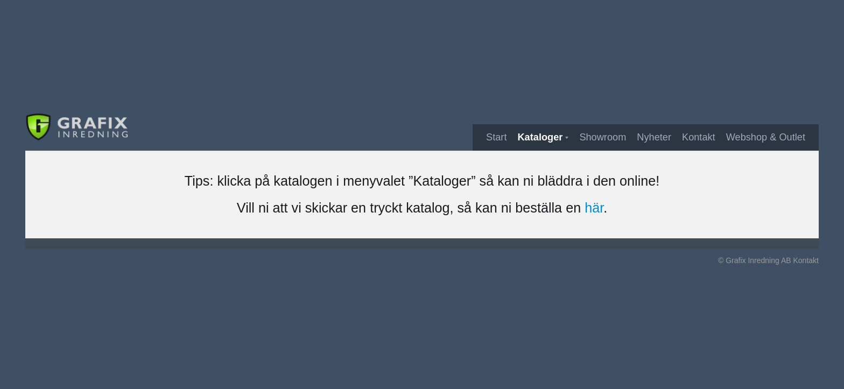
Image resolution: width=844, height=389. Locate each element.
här (594, 207)
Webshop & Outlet (765, 137)
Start (496, 137)
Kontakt (698, 137)
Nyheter (654, 137)
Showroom (602, 137)
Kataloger (539, 137)
